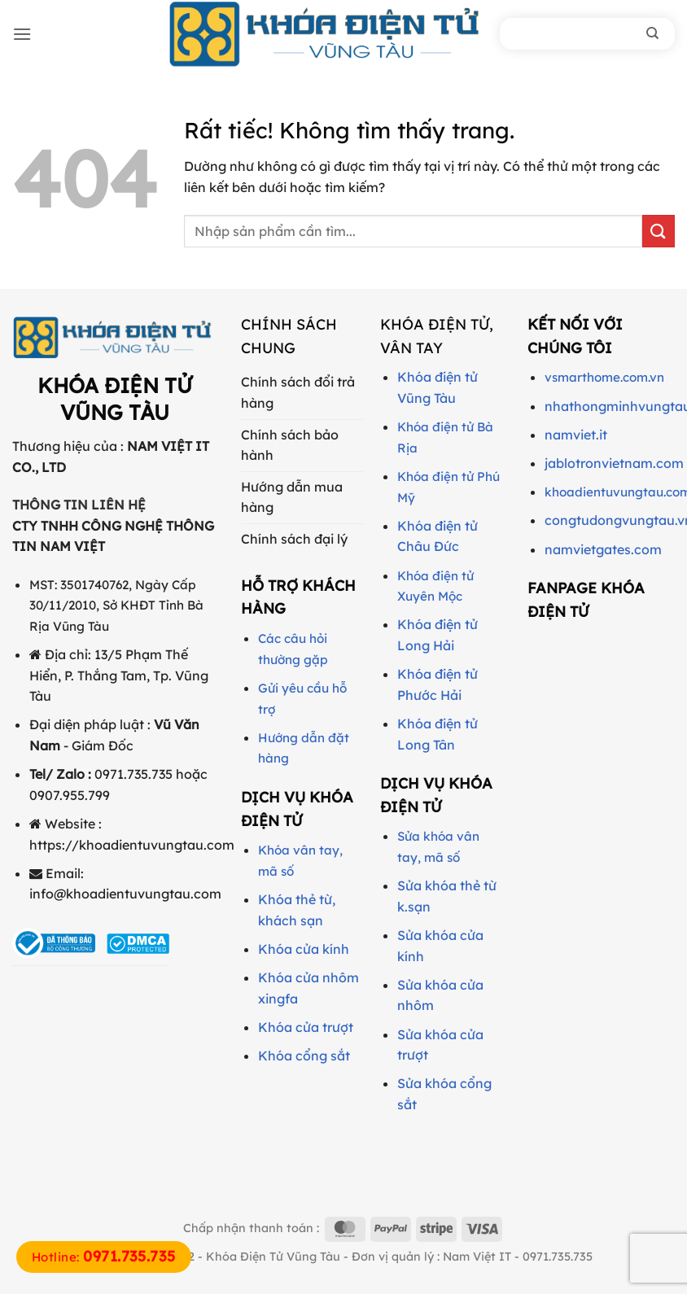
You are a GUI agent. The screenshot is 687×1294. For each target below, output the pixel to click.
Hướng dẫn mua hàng (292, 497)
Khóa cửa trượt (305, 1027)
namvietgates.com (603, 549)
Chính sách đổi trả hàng (298, 392)
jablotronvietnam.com (614, 463)
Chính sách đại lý (294, 539)
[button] (22, 34)
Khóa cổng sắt (304, 1055)
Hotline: (104, 1257)
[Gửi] (658, 231)
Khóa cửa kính (303, 949)
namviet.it (576, 434)
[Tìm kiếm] (652, 33)
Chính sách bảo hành (290, 445)
